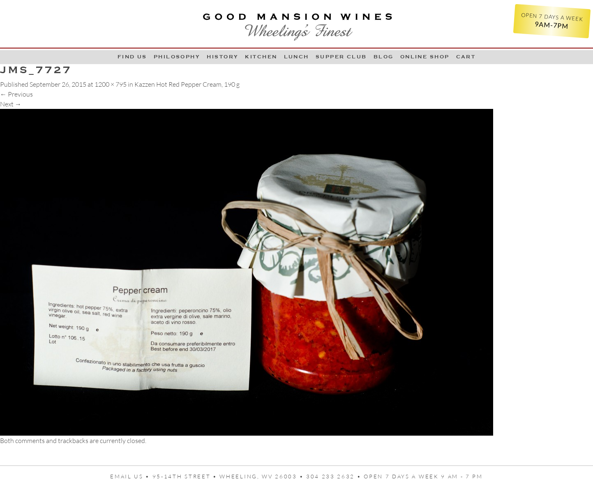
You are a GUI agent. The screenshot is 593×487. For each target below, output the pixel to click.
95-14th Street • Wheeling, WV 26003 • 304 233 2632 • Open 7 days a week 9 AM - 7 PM (317, 476)
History (222, 57)
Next (10, 104)
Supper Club (341, 57)
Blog (384, 57)
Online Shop (425, 57)
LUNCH (296, 57)
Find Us (132, 57)
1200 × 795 (111, 84)
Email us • (131, 476)
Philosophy (177, 57)
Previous (16, 94)
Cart (466, 57)
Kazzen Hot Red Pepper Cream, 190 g (187, 84)
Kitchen (261, 57)
